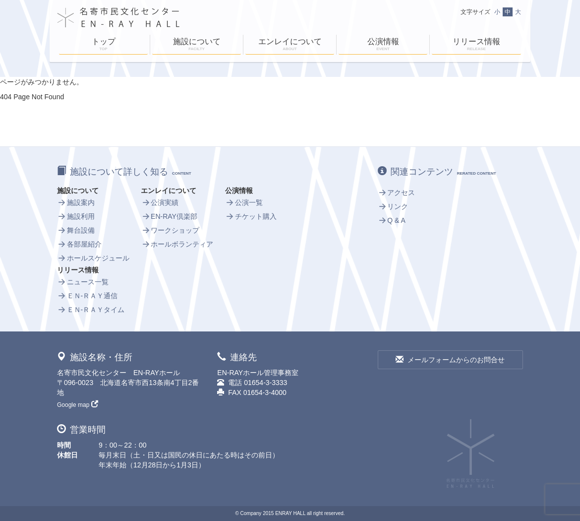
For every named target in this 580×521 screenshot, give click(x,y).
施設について (196, 45)
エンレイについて (289, 45)
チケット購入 (251, 216)
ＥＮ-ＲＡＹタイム (90, 310)
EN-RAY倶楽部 (169, 216)
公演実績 (159, 202)
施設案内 (76, 202)
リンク (393, 206)
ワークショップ (170, 230)
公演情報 (383, 45)
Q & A (392, 220)
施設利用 (76, 216)
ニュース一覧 (83, 282)
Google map (77, 404)
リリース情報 (476, 45)
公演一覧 (244, 202)
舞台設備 (76, 230)
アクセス (396, 192)
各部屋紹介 (79, 244)
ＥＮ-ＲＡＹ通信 (87, 296)
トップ (103, 45)
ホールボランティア (177, 244)
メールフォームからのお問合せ (450, 360)
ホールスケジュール (93, 258)
